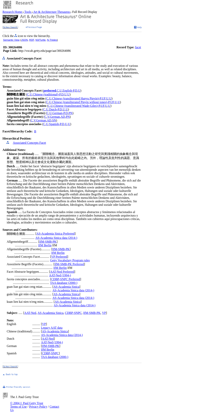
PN (70, 113)
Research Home (13, 11)
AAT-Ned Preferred (62, 271)
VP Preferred (59, 256)
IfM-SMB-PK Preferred (69, 264)
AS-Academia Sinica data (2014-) (56, 237)
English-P (68, 90)
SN (54, 120)
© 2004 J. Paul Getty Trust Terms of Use (26, 404)
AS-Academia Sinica (66, 286)
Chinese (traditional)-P (47, 94)
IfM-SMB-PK (48, 241)
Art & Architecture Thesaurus (52, 11)
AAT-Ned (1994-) (60, 275)
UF (103, 98)
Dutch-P (54, 109)
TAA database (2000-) (63, 282)
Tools (28, 11)
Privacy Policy (38, 406)
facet (138, 47)
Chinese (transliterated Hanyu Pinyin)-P (76, 98)
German (55, 116)
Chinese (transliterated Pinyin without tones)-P (81, 102)
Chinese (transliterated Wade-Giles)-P (77, 105)
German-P (59, 113)
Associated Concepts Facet (29, 142)
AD (63, 116)
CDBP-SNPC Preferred (65, 279)
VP (104, 312)
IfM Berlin (45, 245)
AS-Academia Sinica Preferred (55, 233)
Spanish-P (55, 124)
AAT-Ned (30, 312)
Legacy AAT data (52, 327)
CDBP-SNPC (73, 312)
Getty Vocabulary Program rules (70, 260)
